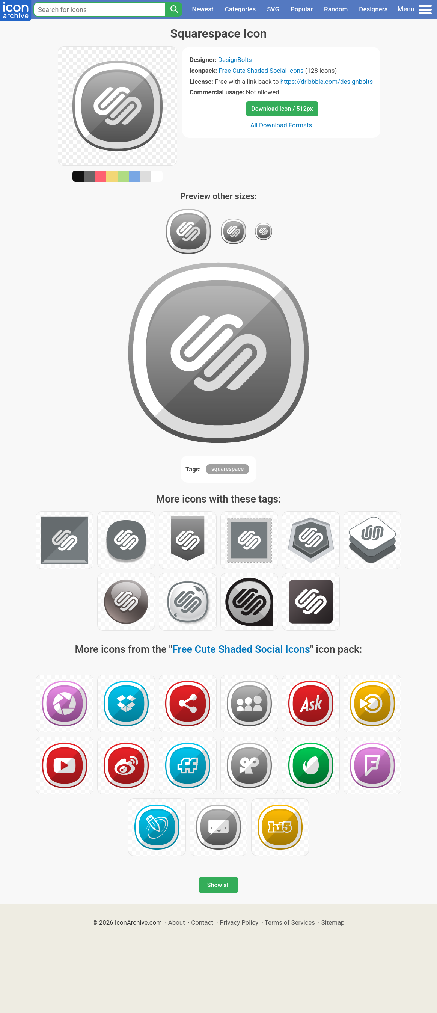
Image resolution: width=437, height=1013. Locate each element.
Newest (202, 9)
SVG (273, 9)
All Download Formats (281, 125)
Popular (302, 9)
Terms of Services (290, 922)
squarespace (227, 468)
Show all (218, 885)
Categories (240, 9)
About (176, 922)
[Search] (173, 9)
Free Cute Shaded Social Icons (260, 70)
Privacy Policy (239, 922)
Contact (202, 922)
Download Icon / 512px (282, 108)
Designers (373, 9)
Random (336, 9)
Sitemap (333, 922)
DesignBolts (235, 59)
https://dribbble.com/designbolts (326, 81)
